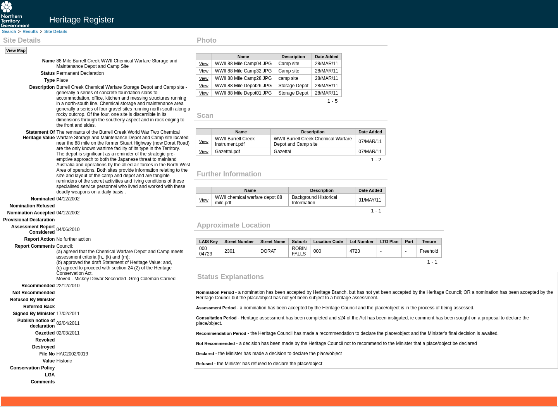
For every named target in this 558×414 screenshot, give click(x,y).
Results (30, 31)
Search (9, 31)
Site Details (55, 31)
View (203, 63)
